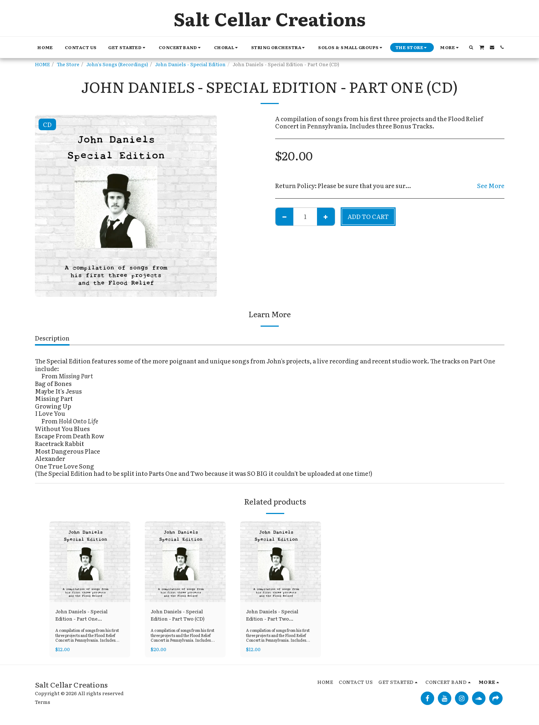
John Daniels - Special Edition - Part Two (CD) (178, 615)
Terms (42, 701)
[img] (89, 561)
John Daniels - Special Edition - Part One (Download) (81, 615)
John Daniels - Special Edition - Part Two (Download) (272, 615)
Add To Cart (368, 216)
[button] (127, 47)
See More (490, 186)
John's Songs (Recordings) (117, 64)
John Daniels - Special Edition (190, 64)
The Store (68, 64)
